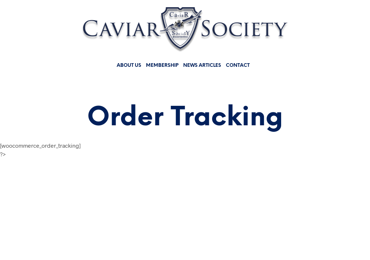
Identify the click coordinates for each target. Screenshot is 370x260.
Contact (238, 65)
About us (129, 65)
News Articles (202, 65)
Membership (162, 65)
